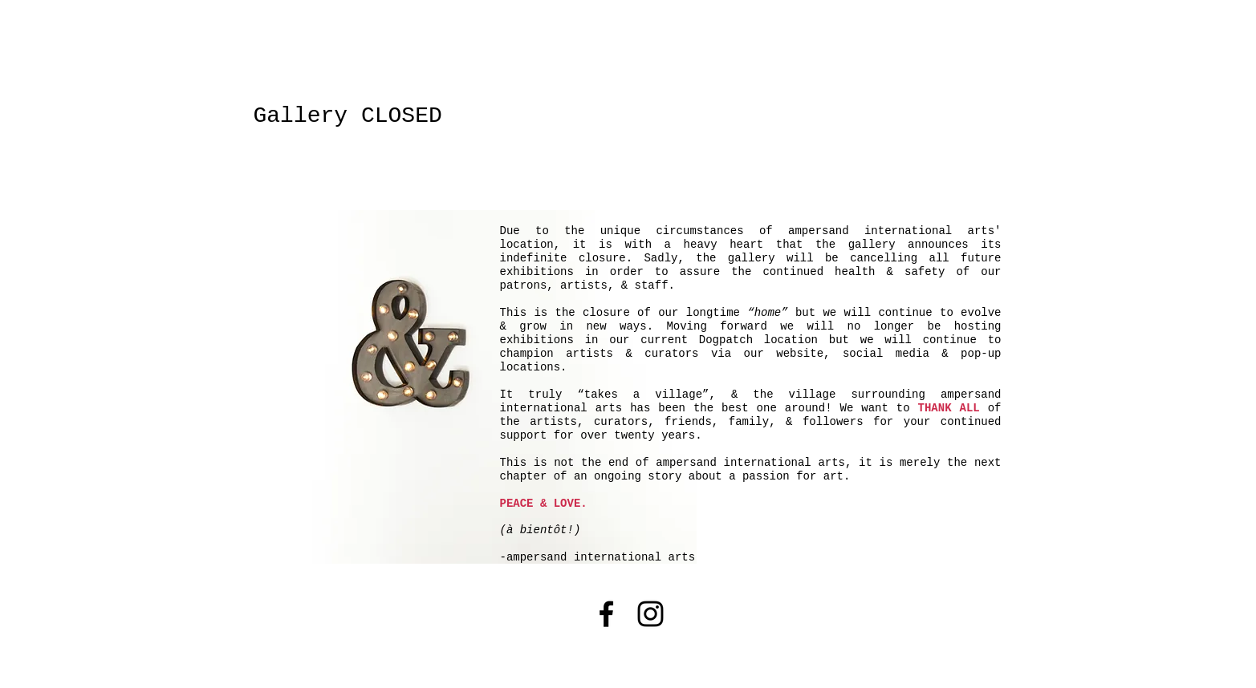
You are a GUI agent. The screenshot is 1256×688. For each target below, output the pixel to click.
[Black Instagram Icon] (650, 614)
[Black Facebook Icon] (606, 614)
